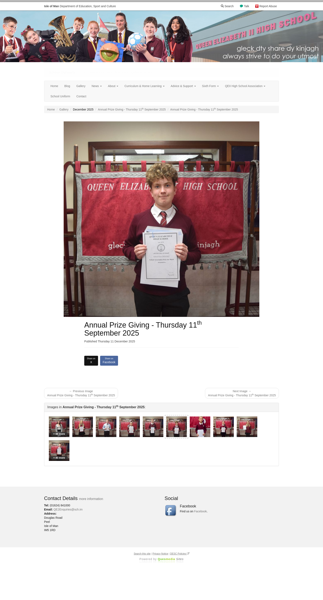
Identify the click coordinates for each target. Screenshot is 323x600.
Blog (67, 86)
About (113, 86)
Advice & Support (183, 86)
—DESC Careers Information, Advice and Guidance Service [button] (100, 72)
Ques (171, 559)
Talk (246, 6)
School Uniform (60, 96)
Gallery (80, 86)
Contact (81, 96)
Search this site (142, 553)
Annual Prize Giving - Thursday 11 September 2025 (132, 109)
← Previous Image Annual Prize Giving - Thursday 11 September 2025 (81, 393)
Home (54, 86)
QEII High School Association (245, 86)
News (97, 86)
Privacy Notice (160, 553)
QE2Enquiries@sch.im (68, 509)
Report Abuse (268, 6)
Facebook (109, 360)
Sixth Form (210, 86)
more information (91, 499)
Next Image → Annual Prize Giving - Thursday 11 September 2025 (242, 393)
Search (227, 6)
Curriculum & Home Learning (144, 86)
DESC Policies (179, 553)
